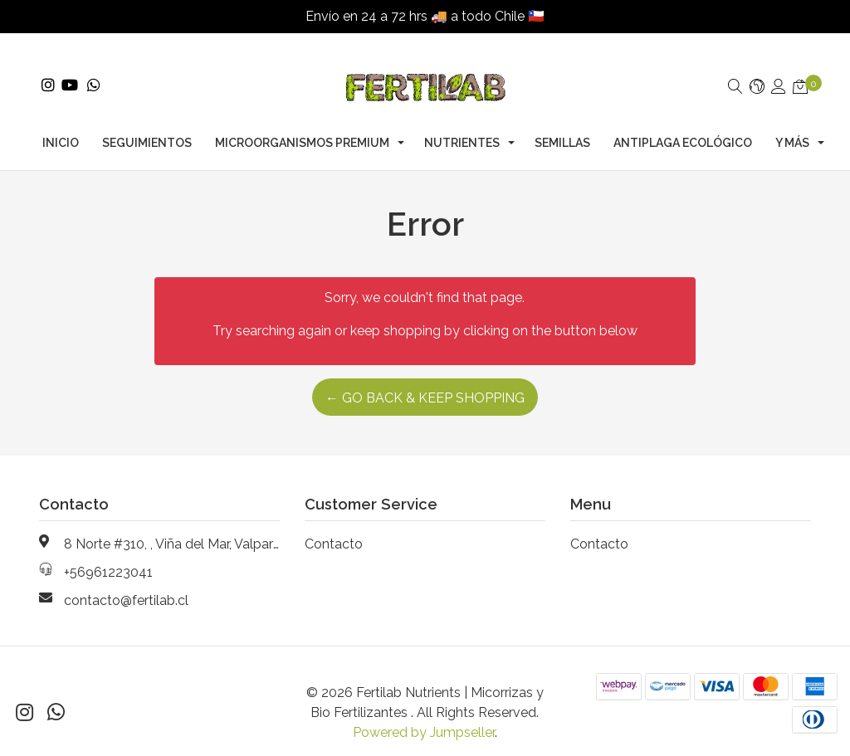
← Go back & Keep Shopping (425, 381)
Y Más (792, 126)
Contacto (334, 527)
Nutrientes (462, 126)
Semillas (562, 126)
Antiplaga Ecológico (682, 126)
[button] (757, 71)
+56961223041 (108, 555)
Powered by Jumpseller (424, 716)
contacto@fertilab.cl (126, 584)
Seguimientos (147, 126)
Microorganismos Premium (302, 126)
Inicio (60, 126)
